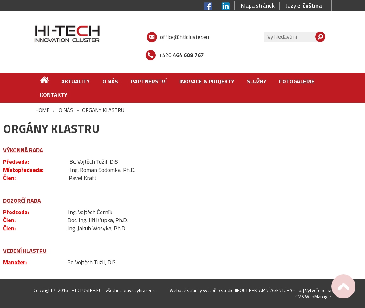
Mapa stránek (258, 6)
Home (42, 110)
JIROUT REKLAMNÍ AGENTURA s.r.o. (268, 290)
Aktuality (75, 81)
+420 (181, 55)
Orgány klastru (103, 110)
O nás (110, 81)
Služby (256, 81)
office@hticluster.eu (184, 37)
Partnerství (149, 81)
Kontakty (53, 94)
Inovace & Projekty (206, 81)
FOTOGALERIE (297, 81)
